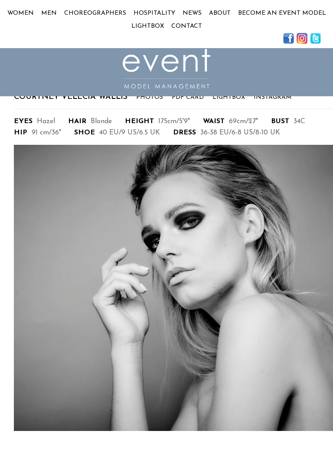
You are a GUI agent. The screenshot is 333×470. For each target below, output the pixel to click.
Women (20, 13)
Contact (186, 26)
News (192, 13)
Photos (149, 97)
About (220, 13)
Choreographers (95, 13)
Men (49, 13)
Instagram (273, 97)
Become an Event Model (282, 13)
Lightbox (147, 26)
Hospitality (154, 13)
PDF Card (188, 97)
